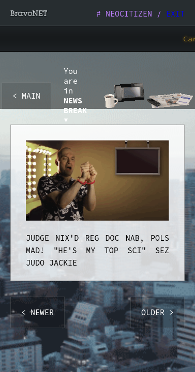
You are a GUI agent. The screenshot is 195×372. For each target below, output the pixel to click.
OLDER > (157, 312)
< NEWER (37, 312)
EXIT (175, 14)
